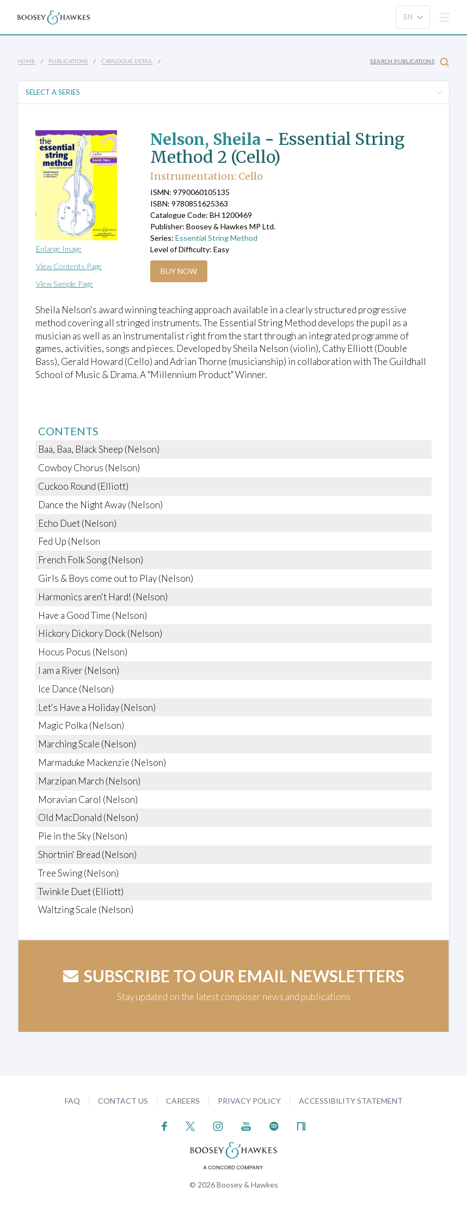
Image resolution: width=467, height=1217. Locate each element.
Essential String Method (216, 237)
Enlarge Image (59, 248)
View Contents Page (69, 266)
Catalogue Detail (126, 61)
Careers (183, 1100)
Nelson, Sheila (209, 139)
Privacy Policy (249, 1100)
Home (26, 61)
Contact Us (123, 1100)
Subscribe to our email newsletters (233, 975)
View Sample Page (64, 283)
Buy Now (179, 271)
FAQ (72, 1100)
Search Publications (409, 61)
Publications (68, 61)
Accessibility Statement (351, 1100)
